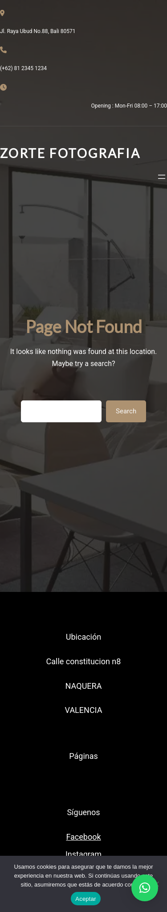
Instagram (83, 854)
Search (126, 411)
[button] (144, 888)
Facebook (83, 836)
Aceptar (85, 898)
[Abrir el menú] (161, 176)
